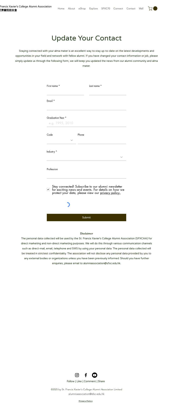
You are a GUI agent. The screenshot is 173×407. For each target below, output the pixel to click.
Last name (94, 86)
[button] (71, 8)
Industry (51, 151)
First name (52, 86)
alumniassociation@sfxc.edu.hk (101, 263)
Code (50, 134)
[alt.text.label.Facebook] (85, 375)
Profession (52, 169)
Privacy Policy (86, 401)
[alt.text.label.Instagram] (77, 375)
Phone (81, 134)
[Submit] (86, 217)
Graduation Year (55, 118)
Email (50, 101)
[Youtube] (94, 375)
